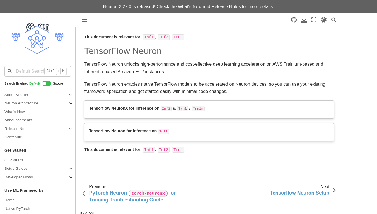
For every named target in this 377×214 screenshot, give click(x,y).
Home (9, 200)
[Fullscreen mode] (314, 20)
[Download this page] (304, 20)
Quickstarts (13, 160)
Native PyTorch (17, 208)
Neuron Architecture (21, 103)
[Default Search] (37, 71)
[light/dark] (324, 20)
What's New (190, 6)
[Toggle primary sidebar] (84, 20)
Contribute (13, 137)
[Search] (334, 20)
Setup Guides (16, 168)
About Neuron (16, 95)
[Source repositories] (294, 20)
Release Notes (226, 6)
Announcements (18, 120)
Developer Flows (18, 177)
